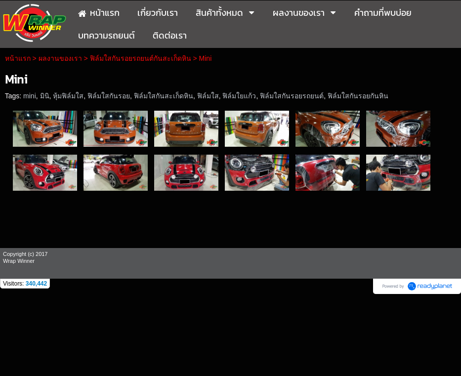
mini (29, 96)
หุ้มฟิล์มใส (68, 96)
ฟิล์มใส (208, 96)
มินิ (44, 96)
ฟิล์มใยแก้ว (239, 96)
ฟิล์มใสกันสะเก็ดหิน (163, 96)
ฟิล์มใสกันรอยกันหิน (358, 96)
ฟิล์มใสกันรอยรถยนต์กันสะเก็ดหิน (140, 58)
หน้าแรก (18, 58)
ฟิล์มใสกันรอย (108, 96)
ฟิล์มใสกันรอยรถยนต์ (292, 96)
